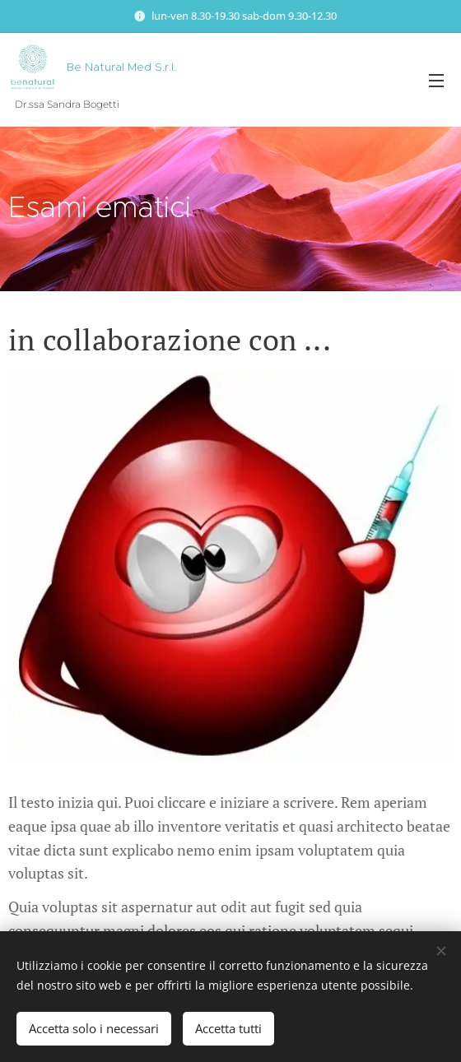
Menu (436, 80)
